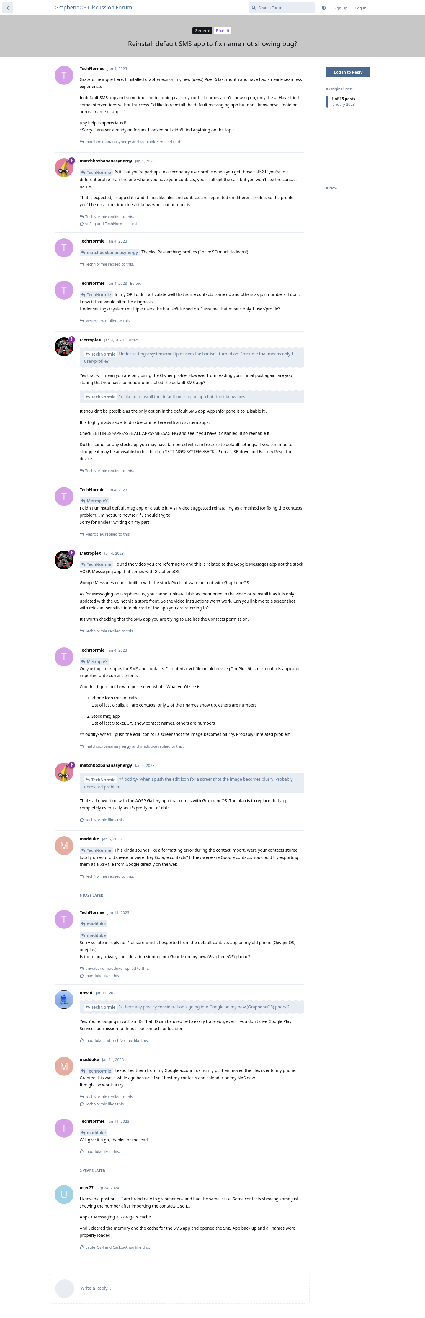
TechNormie (99, 172)
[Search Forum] (282, 7)
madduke (96, 924)
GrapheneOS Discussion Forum (93, 7)
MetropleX (97, 501)
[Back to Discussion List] (7, 7)
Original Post (339, 89)
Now (331, 188)
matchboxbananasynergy (112, 252)
